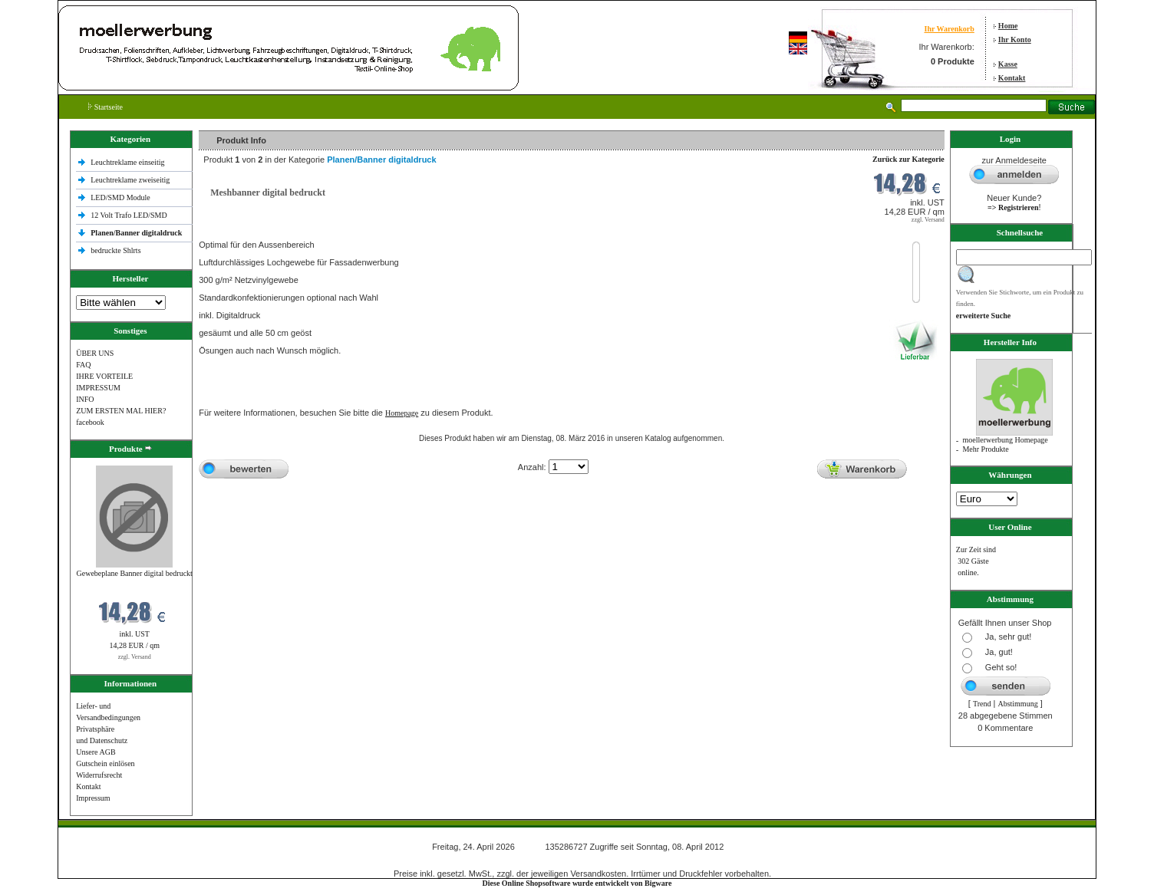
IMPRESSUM (98, 387)
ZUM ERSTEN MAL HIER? (121, 410)
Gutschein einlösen (105, 763)
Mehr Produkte (985, 449)
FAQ (83, 364)
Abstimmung (1017, 703)
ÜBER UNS (95, 353)
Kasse (1007, 64)
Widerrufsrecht (99, 775)
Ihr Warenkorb (949, 29)
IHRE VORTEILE (104, 376)
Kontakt (1012, 78)
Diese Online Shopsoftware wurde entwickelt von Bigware (577, 883)
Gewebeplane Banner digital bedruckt (135, 573)
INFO (85, 399)
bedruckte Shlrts (115, 250)
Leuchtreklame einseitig (129, 162)
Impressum (93, 798)
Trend (982, 703)
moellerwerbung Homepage (1004, 440)
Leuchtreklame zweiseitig (131, 180)
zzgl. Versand (134, 656)
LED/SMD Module (120, 197)
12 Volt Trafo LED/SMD (129, 215)
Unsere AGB (95, 752)
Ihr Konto (1014, 39)
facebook (90, 422)
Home (1008, 25)
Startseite (105, 107)
